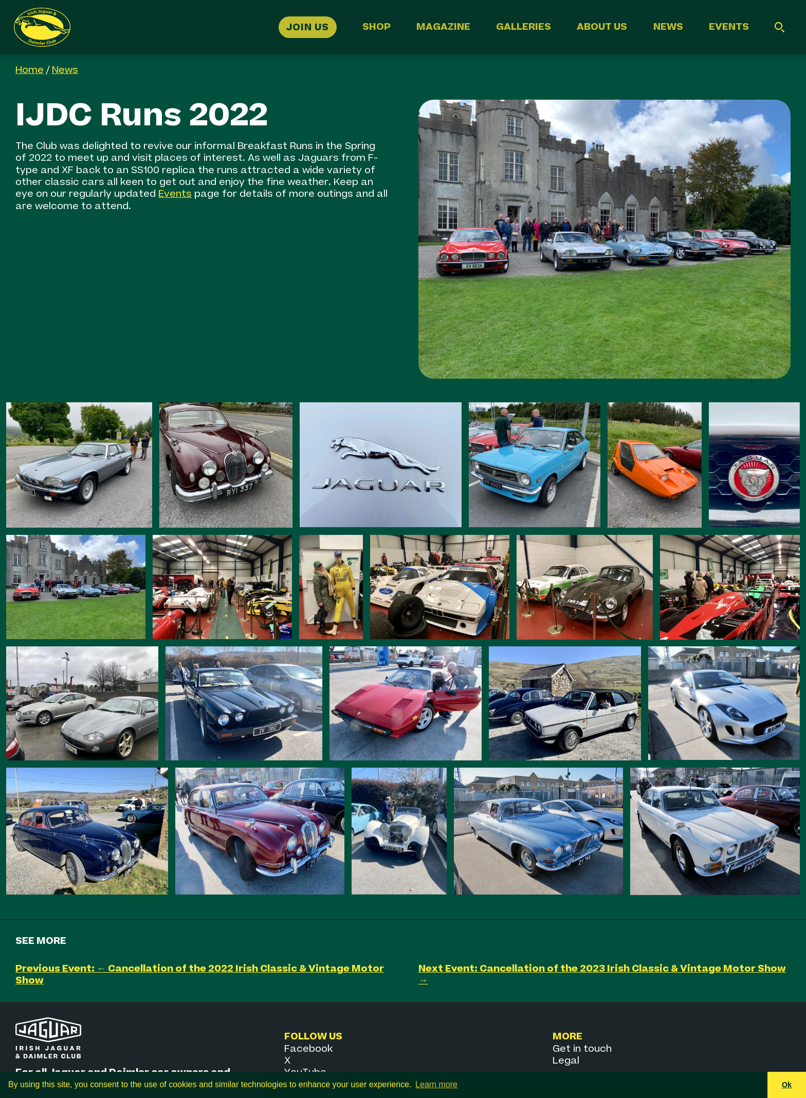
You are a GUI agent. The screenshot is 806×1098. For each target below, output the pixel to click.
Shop (376, 27)
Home (29, 70)
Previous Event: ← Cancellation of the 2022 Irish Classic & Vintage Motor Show (199, 975)
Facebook (308, 1049)
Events (729, 27)
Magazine (443, 27)
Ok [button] (787, 1085)
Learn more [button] (436, 1084)
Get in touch (582, 1049)
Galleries (523, 27)
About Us (602, 27)
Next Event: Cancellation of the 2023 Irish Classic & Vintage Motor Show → (602, 975)
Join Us (307, 27)
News (668, 27)
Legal (566, 1061)
